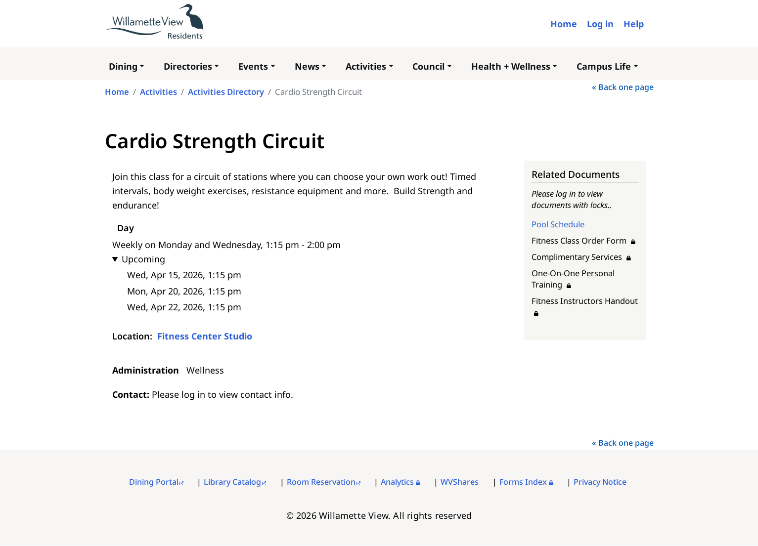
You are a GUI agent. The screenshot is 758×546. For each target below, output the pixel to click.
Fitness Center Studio (204, 336)
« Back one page (623, 87)
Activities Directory (226, 91)
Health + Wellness (510, 66)
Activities (366, 66)
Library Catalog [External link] (232, 481)
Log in (600, 24)
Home (563, 24)
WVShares (460, 481)
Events (253, 66)
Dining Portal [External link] (153, 481)
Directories (188, 66)
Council (428, 66)
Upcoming (143, 259)
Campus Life (604, 66)
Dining (123, 66)
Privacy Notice (600, 481)
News (307, 66)
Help (634, 24)
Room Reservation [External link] (321, 481)
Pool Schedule (558, 224)
